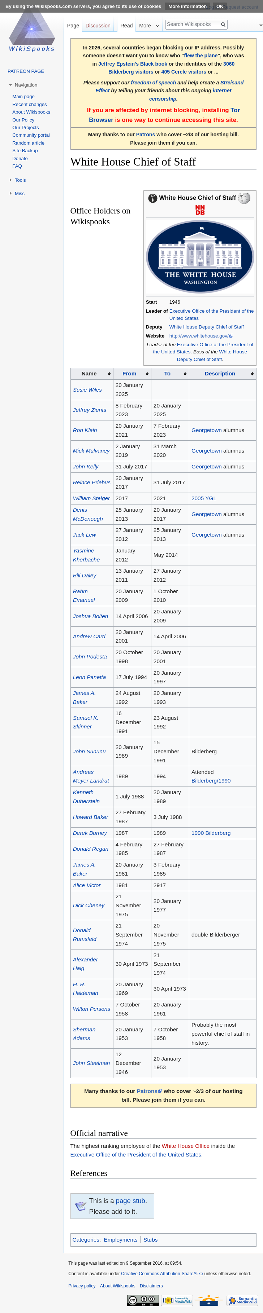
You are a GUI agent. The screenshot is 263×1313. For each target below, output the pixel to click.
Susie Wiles (87, 390)
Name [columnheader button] (89, 373)
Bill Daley (84, 575)
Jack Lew (84, 535)
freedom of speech (153, 82)
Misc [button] (20, 193)
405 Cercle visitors (183, 72)
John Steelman (91, 1063)
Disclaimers (151, 1285)
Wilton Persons (91, 1009)
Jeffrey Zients (89, 410)
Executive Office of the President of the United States (135, 1154)
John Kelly (86, 466)
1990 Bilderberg (211, 833)
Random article (28, 143)
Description (220, 373)
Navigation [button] (26, 85)
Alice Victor (87, 885)
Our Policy (23, 120)
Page (73, 25)
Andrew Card (89, 636)
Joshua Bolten (90, 616)
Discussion (98, 25)
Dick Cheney (88, 905)
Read (126, 25)
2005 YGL (203, 498)
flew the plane (200, 55)
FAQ (17, 166)
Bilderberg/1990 (211, 780)
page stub (130, 1200)
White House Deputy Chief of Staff (206, 327)
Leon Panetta (89, 677)
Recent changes (29, 104)
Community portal (30, 135)
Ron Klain (85, 430)
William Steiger (91, 498)
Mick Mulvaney (91, 451)
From (129, 373)
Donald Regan (90, 849)
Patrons (145, 134)
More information (187, 6)
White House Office (186, 1146)
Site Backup (25, 150)
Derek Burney (90, 833)
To (167, 373)
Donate (20, 158)
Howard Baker (90, 817)
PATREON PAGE (26, 71)
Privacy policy (81, 1285)
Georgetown (206, 430)
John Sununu (89, 751)
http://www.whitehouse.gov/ (199, 336)
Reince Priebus (92, 482)
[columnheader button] (132, 374)
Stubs (150, 1240)
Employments (120, 1240)
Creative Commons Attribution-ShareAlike (162, 1273)
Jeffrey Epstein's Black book (132, 64)
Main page (23, 96)
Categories (86, 1240)
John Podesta (90, 656)
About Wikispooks (31, 112)
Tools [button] (20, 180)
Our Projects (25, 127)
